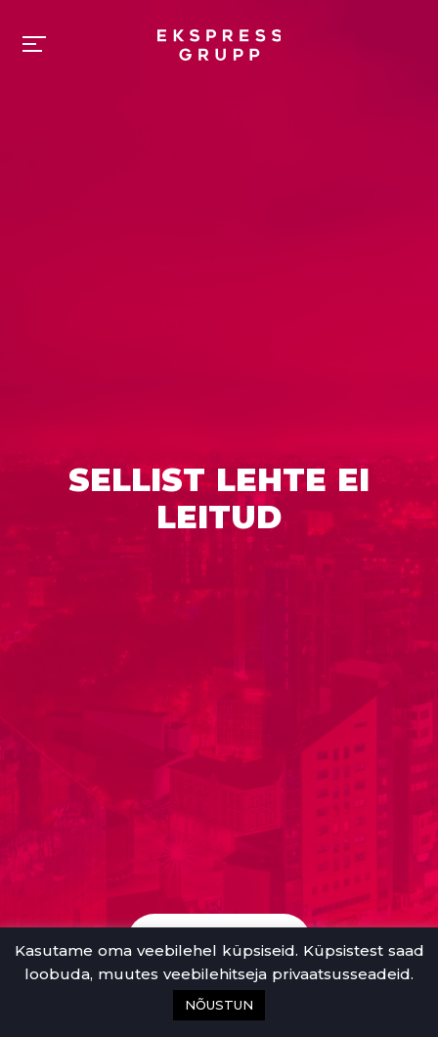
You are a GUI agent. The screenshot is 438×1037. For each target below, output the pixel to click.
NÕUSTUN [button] (219, 1005)
